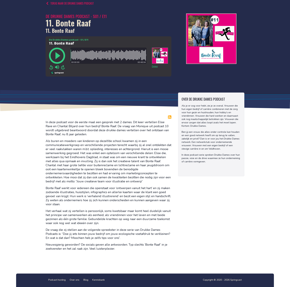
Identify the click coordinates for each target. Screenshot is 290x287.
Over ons (74, 279)
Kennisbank (98, 279)
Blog (85, 279)
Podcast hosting (57, 279)
